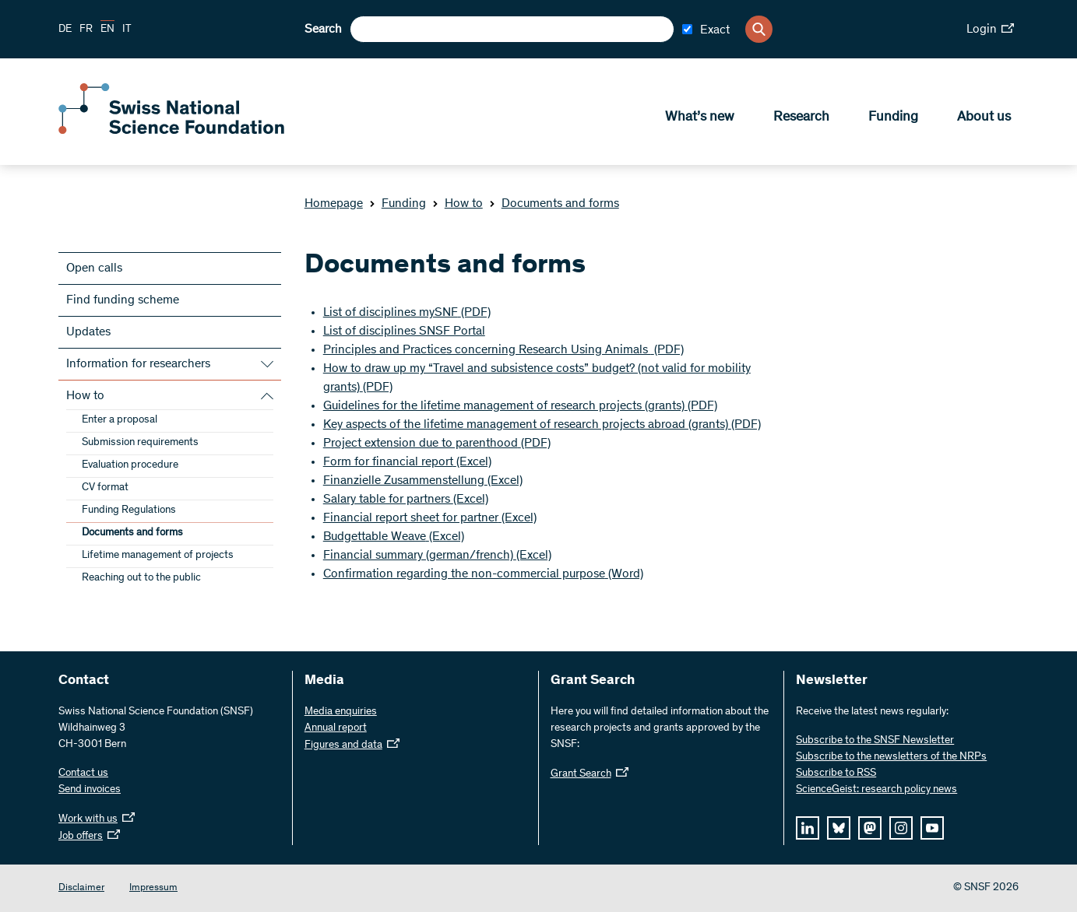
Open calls (94, 268)
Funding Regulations (129, 510)
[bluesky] (838, 828)
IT (127, 29)
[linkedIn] (807, 828)
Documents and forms (554, 204)
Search (323, 29)
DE (65, 29)
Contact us (83, 773)
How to (457, 204)
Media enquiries (340, 712)
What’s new (699, 117)
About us (984, 117)
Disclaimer (81, 888)
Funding (893, 117)
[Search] (759, 29)
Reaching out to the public (141, 578)
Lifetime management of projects (158, 555)
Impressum (153, 888)
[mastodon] (870, 828)
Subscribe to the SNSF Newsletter (875, 740)
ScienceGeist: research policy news (876, 789)
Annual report (335, 728)
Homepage (333, 204)
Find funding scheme (122, 300)
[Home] (171, 131)
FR (86, 29)
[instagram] (901, 828)
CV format (105, 487)
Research (801, 117)
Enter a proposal (119, 420)
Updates (88, 332)
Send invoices (89, 789)
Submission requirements (140, 442)
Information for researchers (138, 364)
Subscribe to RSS (836, 773)
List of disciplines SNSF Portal (404, 331)
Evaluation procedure (130, 465)
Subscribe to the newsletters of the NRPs (891, 757)
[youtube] (932, 828)
